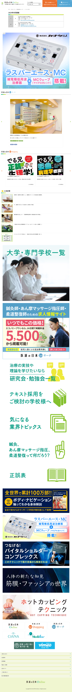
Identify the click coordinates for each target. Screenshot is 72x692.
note (40, 685)
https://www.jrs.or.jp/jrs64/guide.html (27, 20)
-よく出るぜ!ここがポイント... (13, 176)
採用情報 (3, 661)
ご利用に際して (5, 672)
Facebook (31, 685)
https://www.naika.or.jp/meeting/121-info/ (28, 26)
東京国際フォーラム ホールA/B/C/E (27, 24)
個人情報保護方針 (5, 675)
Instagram (36, 685)
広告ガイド (4, 668)
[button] (1, 121)
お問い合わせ (4, 654)
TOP (9, 9)
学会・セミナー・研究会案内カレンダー (17, 9)
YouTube (38, 685)
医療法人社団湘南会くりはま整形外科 (19, 135)
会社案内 (3, 657)
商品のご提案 (4, 664)
